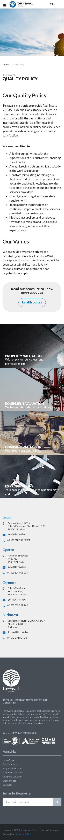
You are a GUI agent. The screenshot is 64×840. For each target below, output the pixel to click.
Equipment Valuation (13, 772)
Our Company (10, 764)
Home (6, 64)
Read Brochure (32, 302)
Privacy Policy (23, 834)
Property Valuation (12, 768)
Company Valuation (12, 776)
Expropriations (10, 780)
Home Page (8, 760)
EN (52, 4)
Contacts (7, 784)
